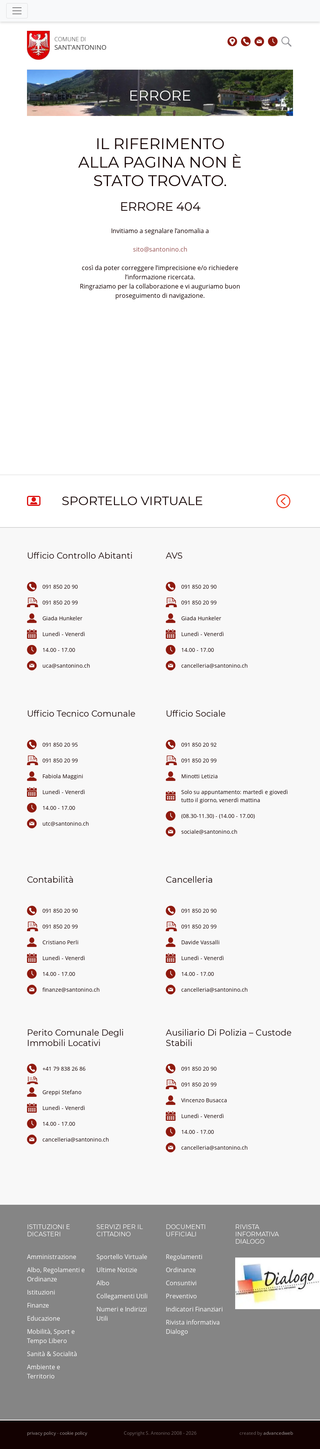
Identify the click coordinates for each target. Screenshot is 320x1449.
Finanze (38, 1305)
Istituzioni (41, 1292)
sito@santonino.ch (160, 249)
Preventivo (181, 1296)
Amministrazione (51, 1257)
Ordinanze (181, 1270)
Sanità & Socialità (52, 1354)
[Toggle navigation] (17, 10)
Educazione (43, 1318)
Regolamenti (184, 1257)
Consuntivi (181, 1283)
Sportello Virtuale (121, 1257)
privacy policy (41, 1433)
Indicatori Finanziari (194, 1309)
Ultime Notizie (116, 1270)
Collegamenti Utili (122, 1296)
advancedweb (278, 1433)
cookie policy (73, 1433)
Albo (102, 1283)
